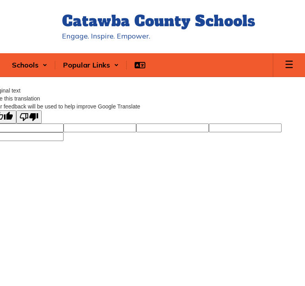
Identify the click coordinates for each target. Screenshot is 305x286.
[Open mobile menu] (289, 65)
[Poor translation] (29, 117)
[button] (29, 65)
